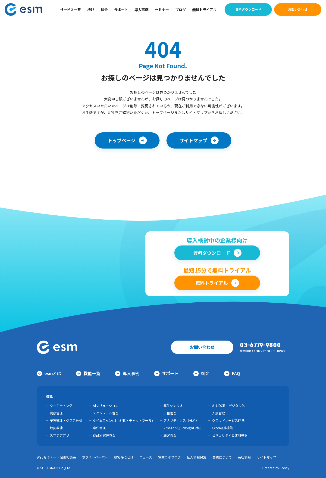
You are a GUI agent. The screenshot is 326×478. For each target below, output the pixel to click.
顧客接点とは (123, 457)
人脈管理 (218, 413)
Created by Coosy (275, 468)
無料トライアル (204, 9)
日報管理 (169, 413)
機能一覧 (88, 373)
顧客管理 (169, 435)
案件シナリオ (173, 405)
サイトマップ (266, 457)
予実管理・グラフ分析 (66, 420)
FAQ (232, 373)
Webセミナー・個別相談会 (56, 457)
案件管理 (99, 427)
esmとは (49, 373)
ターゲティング (61, 405)
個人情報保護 (196, 457)
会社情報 (244, 457)
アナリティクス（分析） (181, 420)
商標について (222, 457)
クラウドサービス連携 (228, 420)
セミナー (162, 9)
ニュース (145, 457)
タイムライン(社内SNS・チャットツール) (123, 420)
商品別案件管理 (104, 435)
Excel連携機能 (222, 427)
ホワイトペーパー (95, 457)
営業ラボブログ (169, 457)
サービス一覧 (70, 9)
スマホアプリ (59, 435)
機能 (90, 9)
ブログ (180, 9)
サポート (121, 9)
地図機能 (56, 427)
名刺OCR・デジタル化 (228, 405)
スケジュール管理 (106, 413)
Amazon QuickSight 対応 (182, 427)
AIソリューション (106, 405)
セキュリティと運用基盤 (230, 435)
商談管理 (56, 413)
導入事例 (141, 9)
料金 (104, 9)
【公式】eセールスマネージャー (26, 9)
